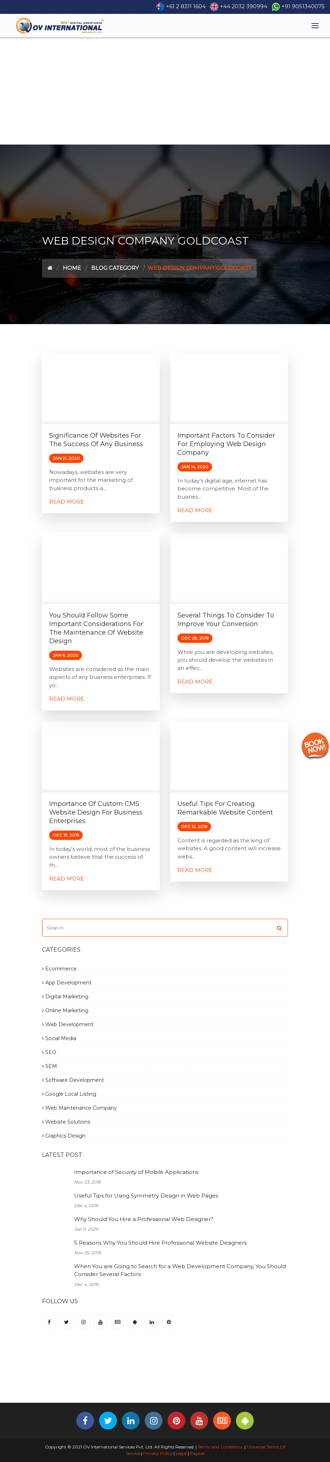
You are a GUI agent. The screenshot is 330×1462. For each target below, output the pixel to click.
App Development (67, 982)
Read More (66, 501)
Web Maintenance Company (79, 1108)
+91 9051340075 (303, 6)
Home (72, 267)
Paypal (197, 1453)
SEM (49, 1066)
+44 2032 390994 (243, 6)
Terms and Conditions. (220, 1447)
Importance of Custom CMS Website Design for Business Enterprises (96, 812)
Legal (181, 1453)
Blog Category (115, 267)
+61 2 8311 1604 (186, 6)
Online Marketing (65, 1010)
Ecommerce (59, 969)
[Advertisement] (165, 91)
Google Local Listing (69, 1094)
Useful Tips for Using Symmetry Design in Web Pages (146, 1195)
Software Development (73, 1080)
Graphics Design (64, 1136)
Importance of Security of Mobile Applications (136, 1172)
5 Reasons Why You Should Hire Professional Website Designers (160, 1242)
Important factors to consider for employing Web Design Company (226, 444)
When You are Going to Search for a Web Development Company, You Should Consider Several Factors (180, 1270)
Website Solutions (66, 1122)
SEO (49, 1052)
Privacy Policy (157, 1453)
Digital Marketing (65, 996)
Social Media (59, 1038)
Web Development (67, 1024)
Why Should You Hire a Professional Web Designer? (143, 1219)
